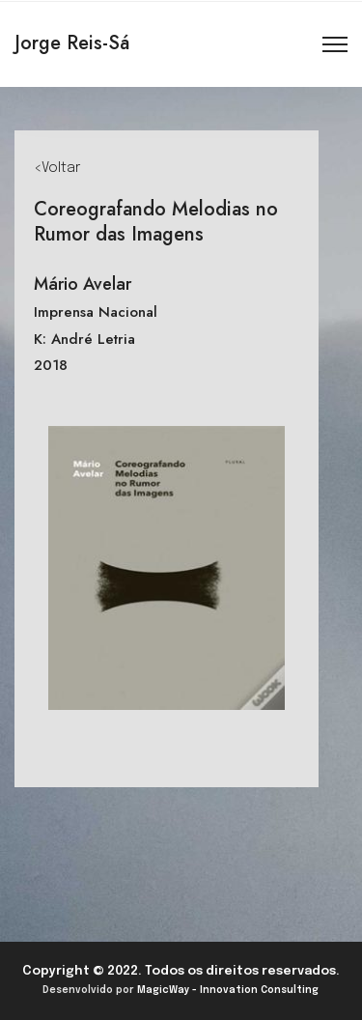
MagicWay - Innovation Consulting (228, 990)
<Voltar (57, 168)
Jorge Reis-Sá (71, 43)
